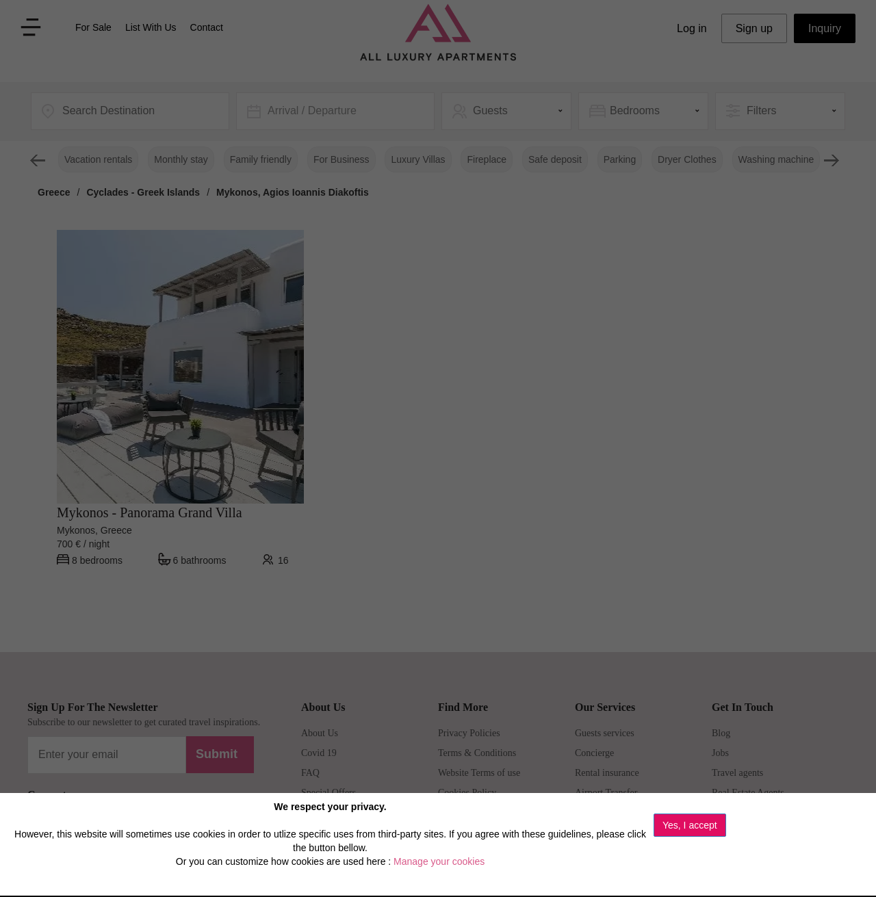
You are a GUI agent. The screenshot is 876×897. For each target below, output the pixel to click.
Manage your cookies (439, 861)
